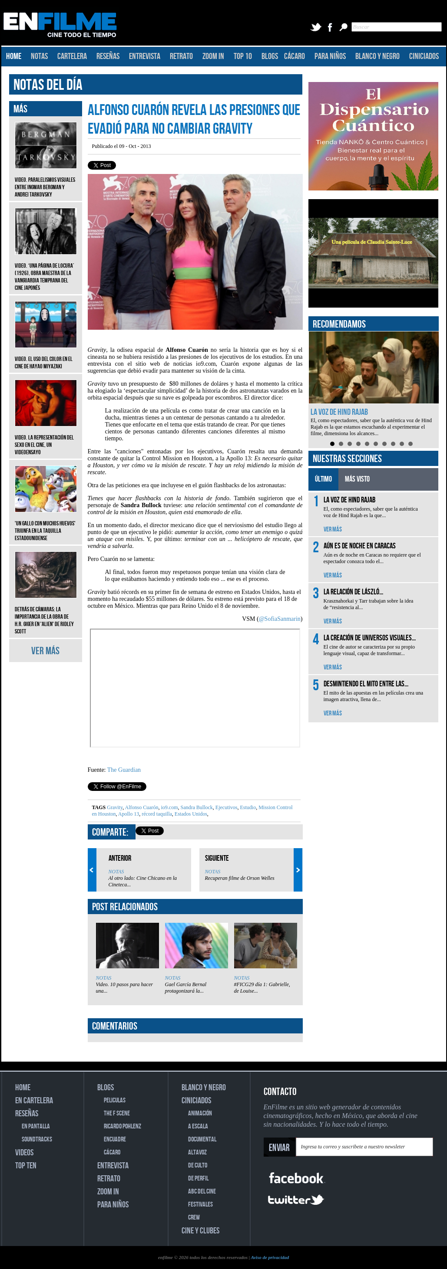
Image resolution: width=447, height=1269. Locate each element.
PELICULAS (115, 1100)
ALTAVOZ (197, 1152)
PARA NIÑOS (330, 56)
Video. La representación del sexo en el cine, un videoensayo (46, 438)
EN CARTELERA (34, 1100)
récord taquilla (156, 814)
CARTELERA (72, 56)
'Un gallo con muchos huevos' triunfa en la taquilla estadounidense (46, 524)
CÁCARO (294, 56)
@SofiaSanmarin (280, 619)
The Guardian (124, 770)
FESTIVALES (200, 1204)
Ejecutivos (226, 807)
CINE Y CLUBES (200, 1231)
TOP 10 (243, 56)
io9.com (169, 807)
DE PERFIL (198, 1178)
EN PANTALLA (36, 1126)
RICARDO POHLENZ (122, 1126)
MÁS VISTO (357, 479)
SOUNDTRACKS (37, 1139)
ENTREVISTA (144, 56)
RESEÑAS (107, 56)
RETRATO (181, 56)
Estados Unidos (190, 814)
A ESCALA (198, 1126)
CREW (194, 1217)
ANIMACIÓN (200, 1113)
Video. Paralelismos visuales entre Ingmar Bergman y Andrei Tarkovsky (46, 180)
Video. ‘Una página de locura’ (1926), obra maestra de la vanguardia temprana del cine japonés (46, 270)
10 (410, 444)
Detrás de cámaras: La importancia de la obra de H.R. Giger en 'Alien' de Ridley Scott (46, 614)
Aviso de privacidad (270, 1257)
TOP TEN (25, 1166)
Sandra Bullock (196, 807)
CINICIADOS (424, 56)
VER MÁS (45, 651)
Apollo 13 (128, 814)
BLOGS (270, 56)
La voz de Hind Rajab (339, 412)
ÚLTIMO (323, 479)
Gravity (115, 807)
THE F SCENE (117, 1113)
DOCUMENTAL (202, 1139)
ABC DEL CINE (202, 1191)
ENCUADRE (115, 1139)
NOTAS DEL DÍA (48, 85)
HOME (13, 56)
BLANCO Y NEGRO (377, 56)
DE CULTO (197, 1165)
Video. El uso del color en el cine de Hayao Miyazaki (46, 356)
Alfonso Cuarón (141, 807)
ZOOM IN (213, 56)
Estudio (247, 807)
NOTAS (39, 56)
